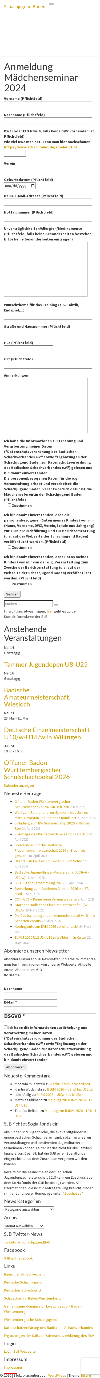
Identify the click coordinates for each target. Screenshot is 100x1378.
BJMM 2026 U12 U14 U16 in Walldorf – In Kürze (50, 937)
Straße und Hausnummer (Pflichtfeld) (48, 329)
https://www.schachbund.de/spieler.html (40, 147)
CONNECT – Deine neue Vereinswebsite (46, 899)
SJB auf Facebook (18, 1258)
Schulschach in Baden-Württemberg (32, 1298)
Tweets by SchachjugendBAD (27, 1242)
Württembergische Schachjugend (30, 1319)
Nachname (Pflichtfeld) (48, 117)
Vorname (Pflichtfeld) (48, 101)
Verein (48, 166)
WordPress (57, 1375)
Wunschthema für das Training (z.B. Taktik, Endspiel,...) (48, 310)
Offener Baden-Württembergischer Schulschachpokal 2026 (37, 769)
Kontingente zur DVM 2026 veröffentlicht (46, 926)
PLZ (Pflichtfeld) (28, 345)
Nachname (13, 988)
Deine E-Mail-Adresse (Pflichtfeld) (48, 199)
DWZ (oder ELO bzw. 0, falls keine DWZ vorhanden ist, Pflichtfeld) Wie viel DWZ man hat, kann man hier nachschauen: (49, 142)
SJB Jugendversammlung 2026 (39, 883)
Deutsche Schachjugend (23, 1282)
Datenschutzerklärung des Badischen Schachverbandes (48, 1327)
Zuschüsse (73, 1193)
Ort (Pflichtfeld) (48, 362)
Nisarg (86, 1375)
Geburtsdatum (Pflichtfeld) (28, 182)
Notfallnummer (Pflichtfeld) (48, 215)
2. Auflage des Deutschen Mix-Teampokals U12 (51, 834)
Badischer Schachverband (25, 1274)
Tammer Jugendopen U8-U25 (46, 664)
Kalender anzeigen (19, 785)
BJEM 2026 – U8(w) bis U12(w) (70, 1089)
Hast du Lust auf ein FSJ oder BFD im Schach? (50, 861)
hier (50, 611)
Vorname (12, 975)
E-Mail (10, 1002)
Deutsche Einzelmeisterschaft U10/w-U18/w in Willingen (47, 733)
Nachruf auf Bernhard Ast (70, 1083)
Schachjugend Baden (24, 6)
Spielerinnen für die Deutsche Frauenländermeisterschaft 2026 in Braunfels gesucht (50, 850)
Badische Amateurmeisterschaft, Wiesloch (37, 697)
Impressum (13, 1367)
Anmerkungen (45, 403)
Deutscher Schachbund (22, 1290)
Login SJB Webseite (20, 1351)
